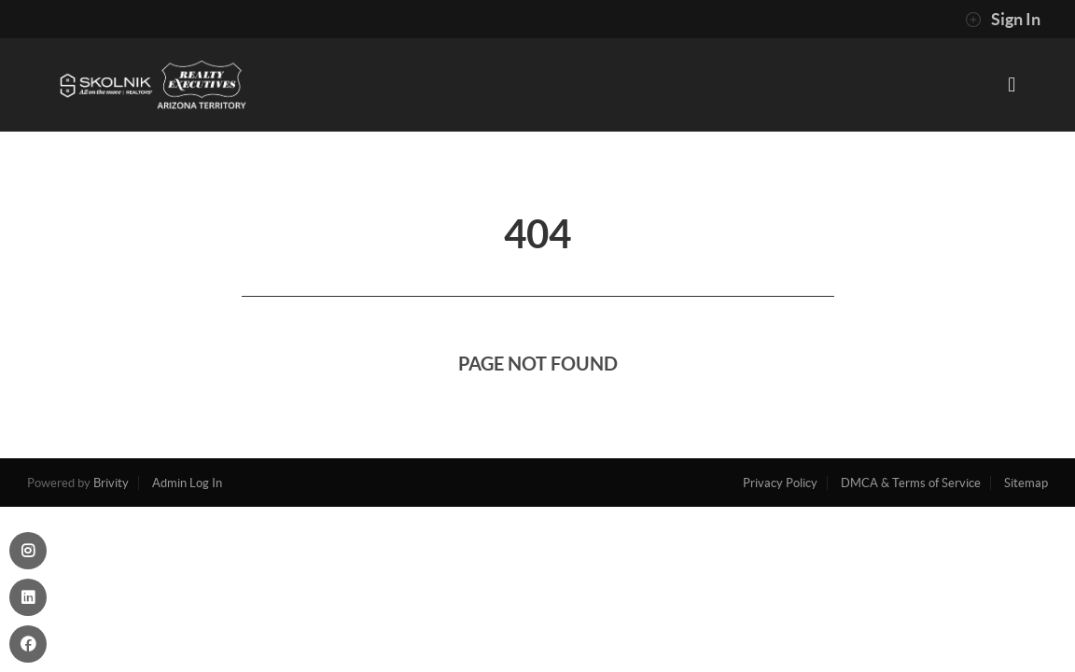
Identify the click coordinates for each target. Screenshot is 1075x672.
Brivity (111, 483)
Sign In (1002, 19)
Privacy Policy (780, 483)
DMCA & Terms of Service (911, 483)
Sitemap (1026, 483)
